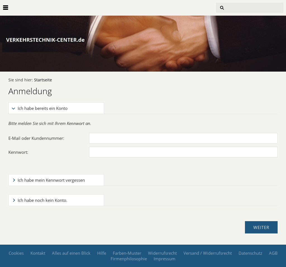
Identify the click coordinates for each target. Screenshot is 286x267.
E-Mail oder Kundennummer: (36, 138)
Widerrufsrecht (162, 253)
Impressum (164, 258)
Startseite (43, 79)
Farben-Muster (127, 253)
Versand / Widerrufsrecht (207, 253)
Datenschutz (250, 253)
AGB (273, 253)
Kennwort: (18, 152)
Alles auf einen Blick (71, 253)
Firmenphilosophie (129, 258)
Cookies (16, 253)
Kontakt (37, 253)
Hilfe (101, 253)
